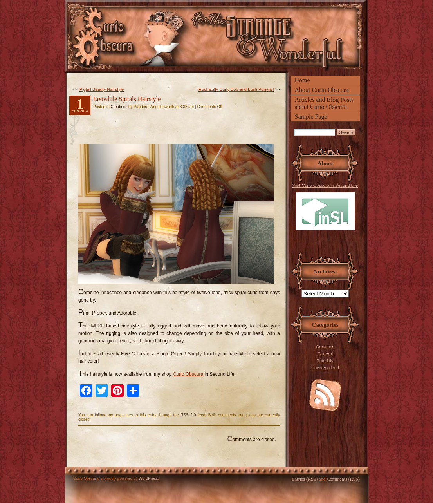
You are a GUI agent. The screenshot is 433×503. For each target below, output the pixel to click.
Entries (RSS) (305, 479)
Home (302, 80)
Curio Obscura (188, 374)
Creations (325, 346)
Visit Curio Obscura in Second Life (325, 206)
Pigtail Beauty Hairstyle (101, 89)
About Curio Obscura (322, 90)
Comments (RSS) (343, 479)
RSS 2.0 (188, 415)
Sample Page (311, 116)
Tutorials (325, 360)
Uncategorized (325, 367)
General (325, 353)
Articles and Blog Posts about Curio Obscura (324, 103)
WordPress (148, 478)
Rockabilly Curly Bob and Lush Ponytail (236, 89)
